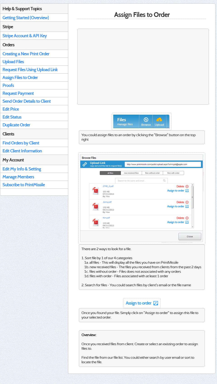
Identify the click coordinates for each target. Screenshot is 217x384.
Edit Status (11, 117)
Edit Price (10, 109)
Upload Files (13, 61)
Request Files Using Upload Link (30, 69)
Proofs (8, 85)
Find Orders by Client (20, 143)
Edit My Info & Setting (21, 169)
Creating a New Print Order (25, 53)
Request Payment (18, 93)
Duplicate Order (16, 125)
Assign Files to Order (20, 77)
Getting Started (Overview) (25, 17)
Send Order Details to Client (26, 101)
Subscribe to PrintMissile (23, 184)
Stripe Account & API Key (24, 35)
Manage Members (18, 176)
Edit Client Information (22, 151)
